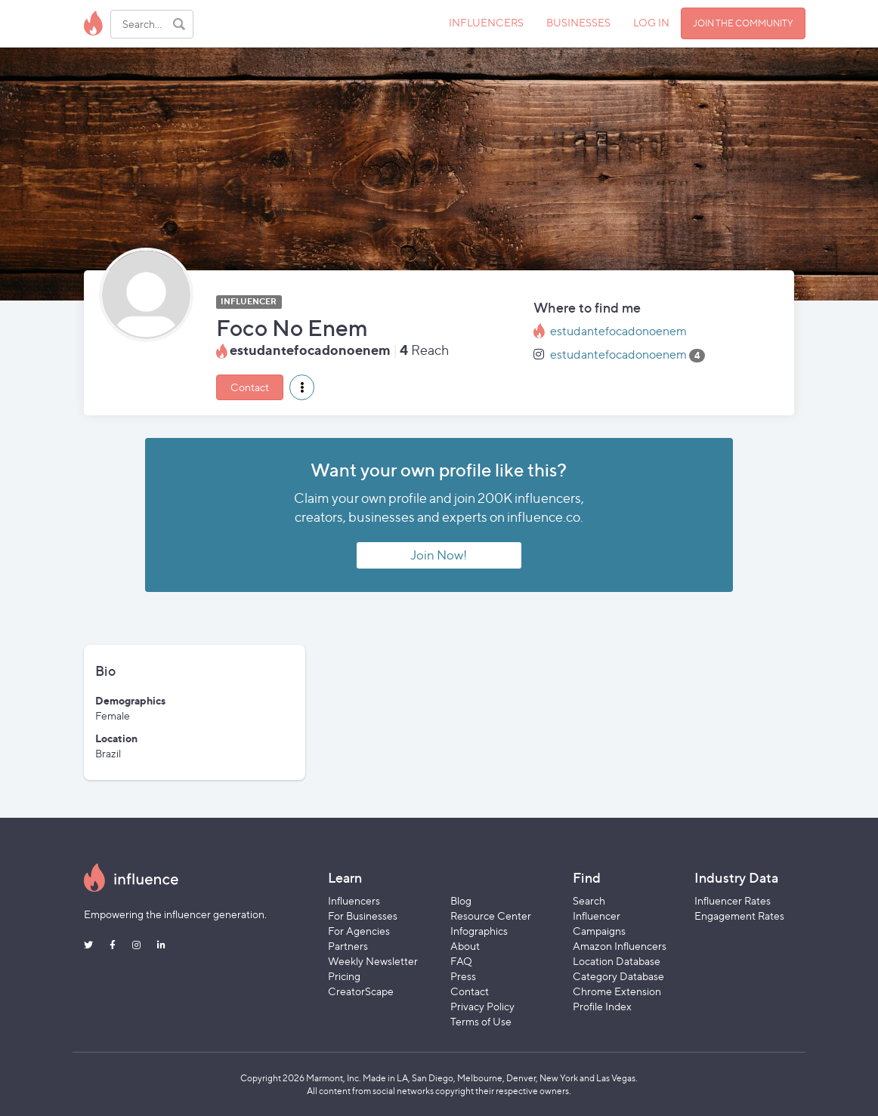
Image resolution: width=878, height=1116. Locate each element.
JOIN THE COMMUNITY (743, 23)
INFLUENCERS (486, 22)
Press (463, 976)
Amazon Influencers (619, 945)
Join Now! (438, 555)
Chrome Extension (617, 991)
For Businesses (362, 915)
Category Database (618, 976)
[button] (301, 387)
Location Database (616, 960)
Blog (460, 900)
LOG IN (651, 22)
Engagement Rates (739, 915)
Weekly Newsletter (373, 960)
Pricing (344, 976)
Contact (249, 387)
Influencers (354, 900)
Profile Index (602, 1006)
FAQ (461, 960)
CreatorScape (361, 991)
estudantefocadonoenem (618, 331)
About (465, 945)
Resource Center (490, 915)
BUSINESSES (578, 22)
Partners (348, 945)
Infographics (479, 930)
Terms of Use (481, 1021)
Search (589, 900)
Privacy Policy (482, 1006)
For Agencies (359, 930)
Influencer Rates (732, 900)
